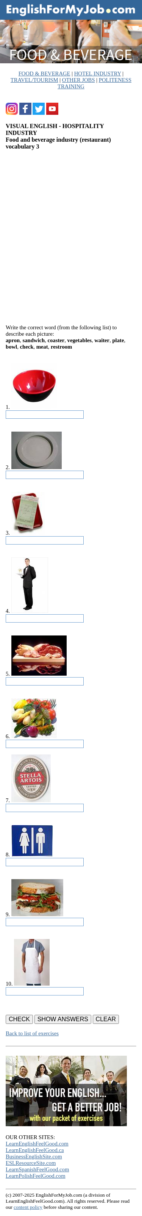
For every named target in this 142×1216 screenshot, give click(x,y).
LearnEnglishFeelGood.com (37, 1144)
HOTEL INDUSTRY (97, 73)
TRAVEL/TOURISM (34, 80)
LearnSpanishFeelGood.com (37, 1169)
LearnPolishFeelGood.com (36, 1176)
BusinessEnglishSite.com (34, 1156)
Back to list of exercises (32, 1033)
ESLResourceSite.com (31, 1163)
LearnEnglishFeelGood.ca (35, 1150)
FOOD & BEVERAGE (44, 73)
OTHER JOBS (78, 80)
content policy (28, 1207)
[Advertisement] (71, 234)
